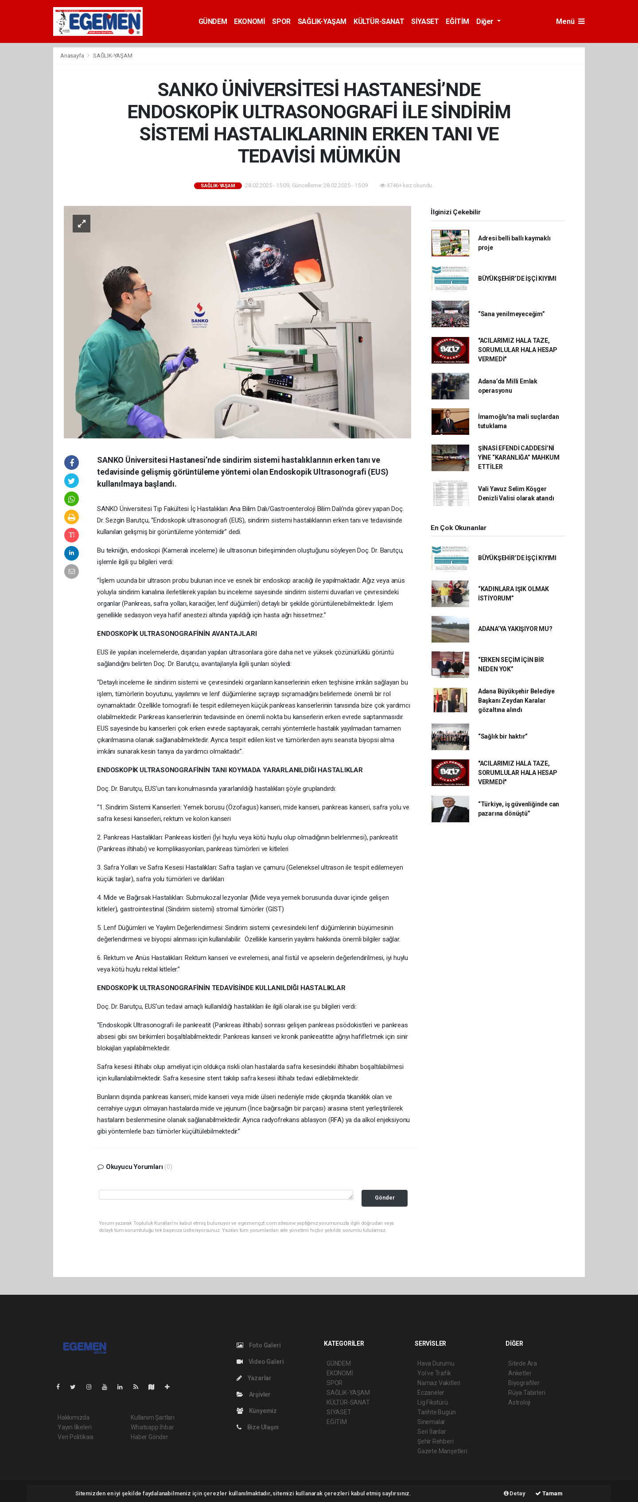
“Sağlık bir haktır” (503, 736)
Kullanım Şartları (153, 1417)
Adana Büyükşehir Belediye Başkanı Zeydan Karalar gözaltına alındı (516, 700)
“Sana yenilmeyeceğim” (511, 313)
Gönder (385, 1197)
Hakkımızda (73, 1417)
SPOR (281, 21)
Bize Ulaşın (258, 1427)
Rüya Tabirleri (526, 1392)
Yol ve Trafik (434, 1373)
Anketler (519, 1373)
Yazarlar (254, 1378)
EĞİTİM (457, 21)
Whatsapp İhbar (152, 1427)
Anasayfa (72, 55)
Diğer (485, 21)
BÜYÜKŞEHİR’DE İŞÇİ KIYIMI (517, 278)
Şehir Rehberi (435, 1441)
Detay (514, 1493)
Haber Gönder (149, 1436)
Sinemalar (431, 1421)
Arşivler (254, 1394)
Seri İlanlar (431, 1431)
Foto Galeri (259, 1345)
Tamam (549, 1493)
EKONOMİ (249, 21)
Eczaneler (430, 1392)
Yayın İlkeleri (74, 1427)
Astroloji (519, 1402)
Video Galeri (260, 1361)
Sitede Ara (522, 1363)
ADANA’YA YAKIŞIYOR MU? (515, 628)
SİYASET (425, 21)
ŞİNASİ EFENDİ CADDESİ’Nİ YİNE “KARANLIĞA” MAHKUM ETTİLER (519, 457)
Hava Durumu (436, 1363)
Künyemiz (257, 1410)
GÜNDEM (212, 21)
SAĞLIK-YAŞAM (322, 21)
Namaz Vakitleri (438, 1382)
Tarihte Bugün (436, 1412)
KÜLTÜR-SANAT (379, 21)
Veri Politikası (75, 1436)
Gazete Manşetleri (442, 1451)
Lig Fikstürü (432, 1402)
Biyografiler (524, 1382)
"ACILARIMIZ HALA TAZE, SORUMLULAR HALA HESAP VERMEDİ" (517, 350)
